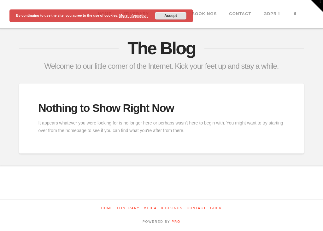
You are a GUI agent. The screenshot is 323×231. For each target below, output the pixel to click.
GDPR (216, 208)
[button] (317, 6)
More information (133, 15)
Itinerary (128, 208)
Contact (196, 208)
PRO (176, 221)
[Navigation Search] (295, 14)
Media (150, 208)
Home (107, 208)
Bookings (172, 208)
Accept (170, 16)
